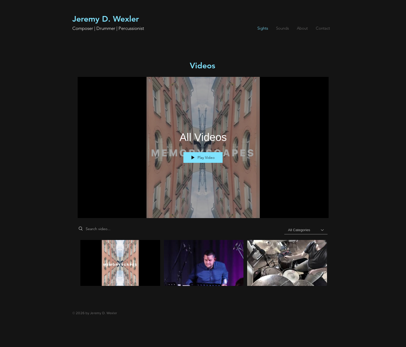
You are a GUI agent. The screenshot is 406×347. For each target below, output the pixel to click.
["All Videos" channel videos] (203, 269)
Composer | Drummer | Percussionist (108, 28)
